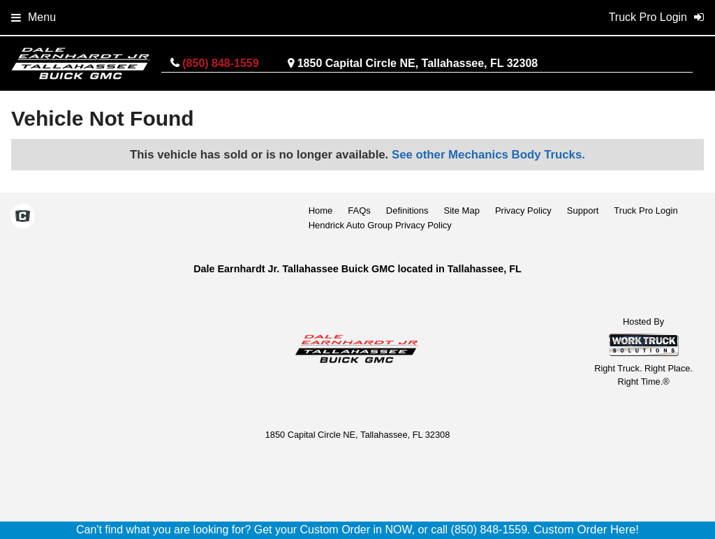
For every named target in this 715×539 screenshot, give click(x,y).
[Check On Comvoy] (22, 217)
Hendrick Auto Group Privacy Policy (380, 225)
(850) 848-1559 (220, 63)
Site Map (462, 210)
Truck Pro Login (645, 210)
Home (321, 210)
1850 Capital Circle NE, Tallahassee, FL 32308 (417, 63)
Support (583, 210)
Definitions (407, 210)
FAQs (359, 210)
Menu (33, 17)
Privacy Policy (523, 210)
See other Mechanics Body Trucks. (488, 154)
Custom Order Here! (586, 529)
